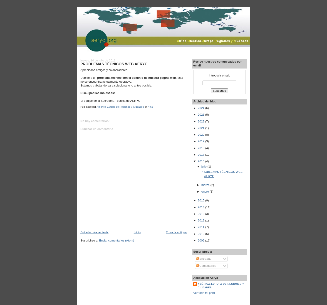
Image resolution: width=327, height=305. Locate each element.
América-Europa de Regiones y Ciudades (221, 286)
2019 (201, 141)
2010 (201, 234)
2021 (201, 128)
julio (204, 166)
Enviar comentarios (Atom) (116, 240)
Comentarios (206, 265)
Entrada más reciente (94, 232)
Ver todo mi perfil (204, 293)
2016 (201, 161)
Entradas (203, 258)
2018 (201, 148)
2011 (201, 227)
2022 (201, 121)
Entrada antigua (176, 232)
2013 (201, 214)
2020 (201, 134)
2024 (201, 108)
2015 (201, 200)
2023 (201, 114)
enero (205, 191)
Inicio (137, 232)
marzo (206, 185)
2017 (201, 154)
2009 (201, 240)
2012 (201, 220)
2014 (201, 207)
